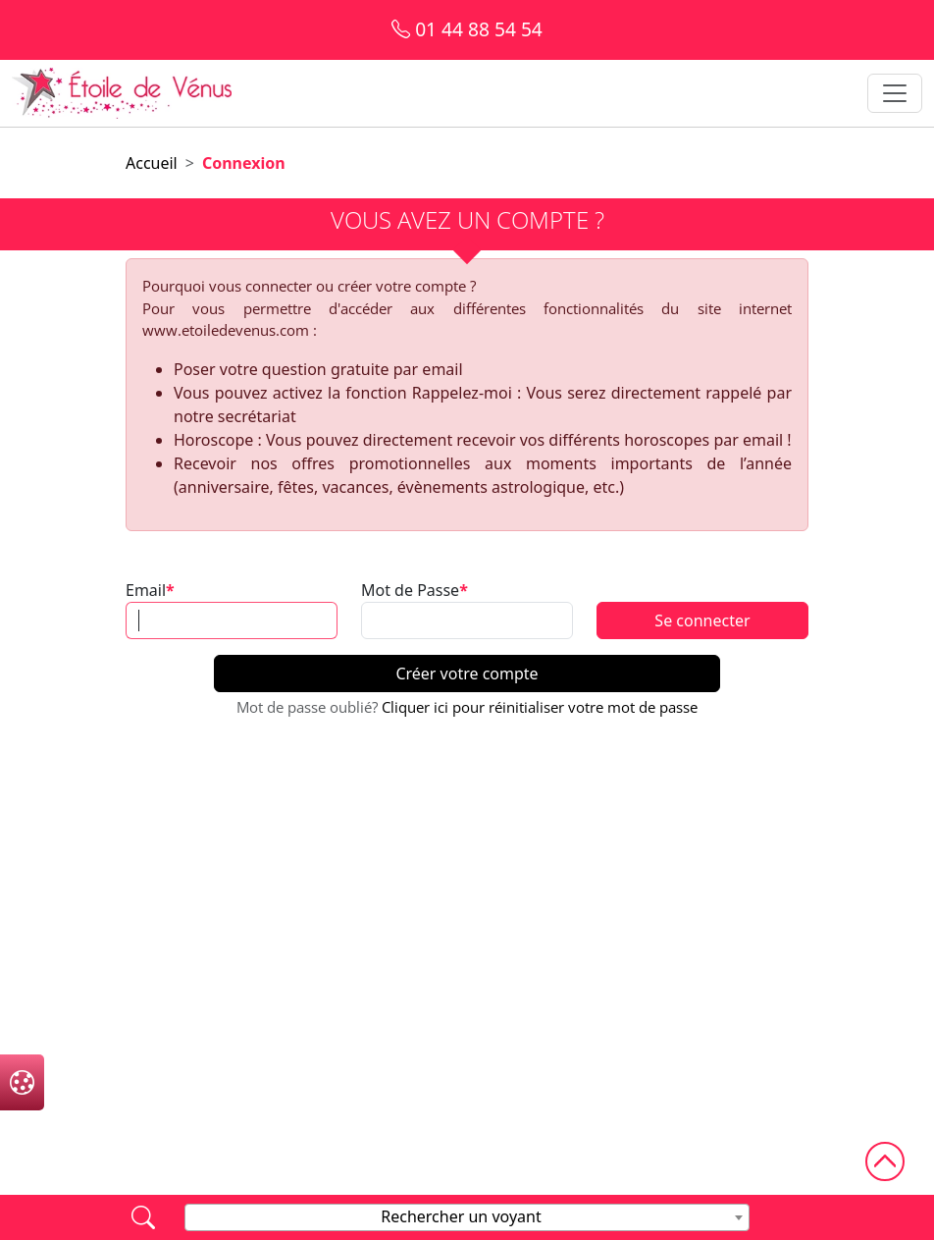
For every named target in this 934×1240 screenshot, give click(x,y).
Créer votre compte (466, 673)
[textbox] (467, 1216)
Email (146, 590)
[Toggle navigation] (894, 93)
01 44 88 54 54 (467, 29)
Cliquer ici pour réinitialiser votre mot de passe (540, 707)
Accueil (152, 163)
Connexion (243, 163)
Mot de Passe (410, 590)
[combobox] (467, 1217)
